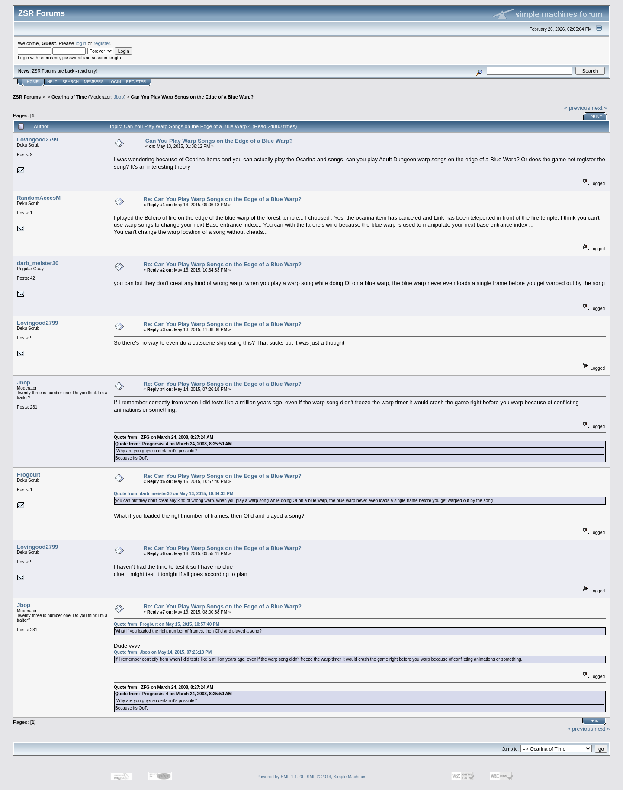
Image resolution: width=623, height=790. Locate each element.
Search (71, 82)
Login (115, 82)
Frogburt (28, 474)
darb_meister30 (37, 263)
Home (33, 82)
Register (136, 82)
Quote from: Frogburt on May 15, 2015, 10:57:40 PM (166, 624)
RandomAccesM (39, 198)
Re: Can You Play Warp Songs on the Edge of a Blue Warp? (223, 199)
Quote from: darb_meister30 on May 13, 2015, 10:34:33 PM (173, 493)
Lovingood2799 (37, 139)
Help (52, 82)
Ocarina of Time (69, 96)
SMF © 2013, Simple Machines (336, 776)
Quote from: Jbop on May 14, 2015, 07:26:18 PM (163, 652)
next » (599, 108)
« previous (577, 108)
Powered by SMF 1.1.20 (280, 776)
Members (94, 82)
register (101, 43)
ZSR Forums (27, 96)
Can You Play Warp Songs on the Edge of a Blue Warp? (192, 96)
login (81, 43)
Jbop (119, 96)
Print (596, 117)
